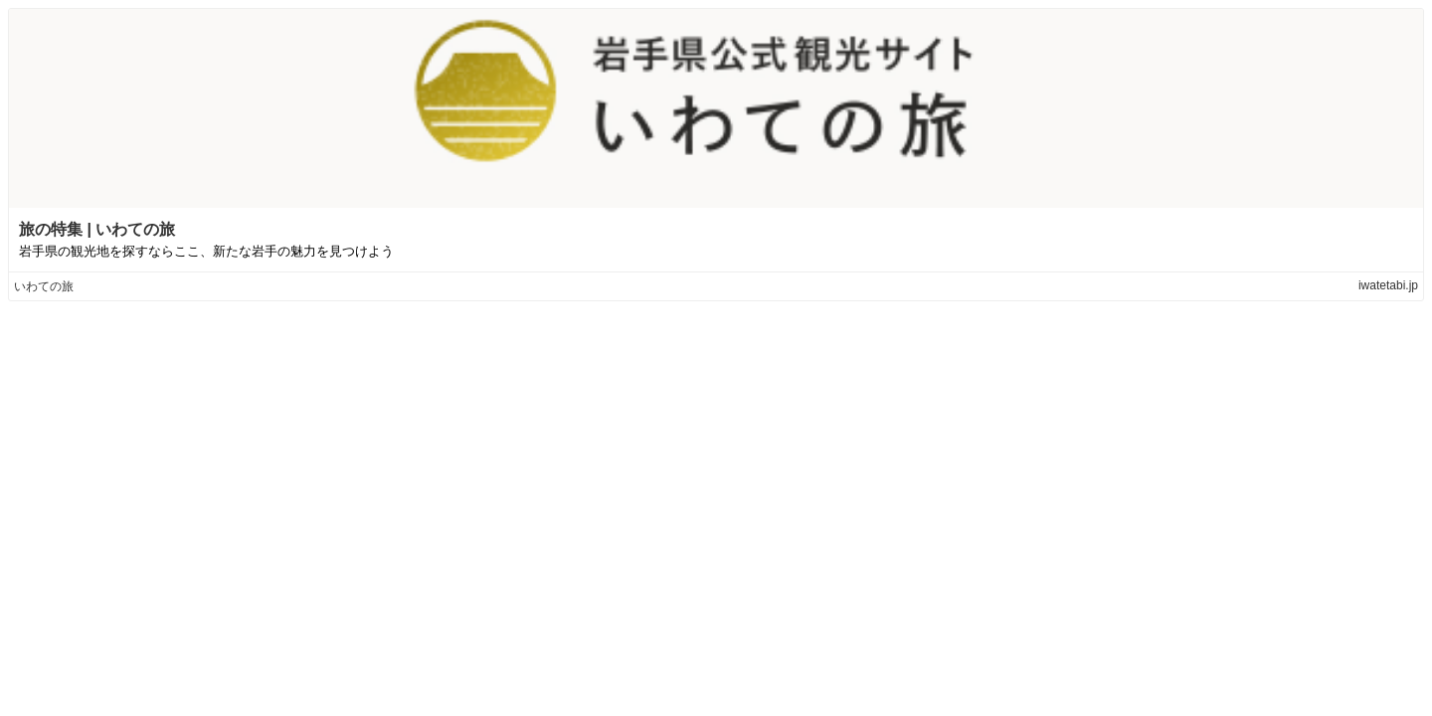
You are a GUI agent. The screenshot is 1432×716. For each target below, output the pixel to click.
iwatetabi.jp (1388, 285)
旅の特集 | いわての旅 (97, 229)
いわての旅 (44, 286)
